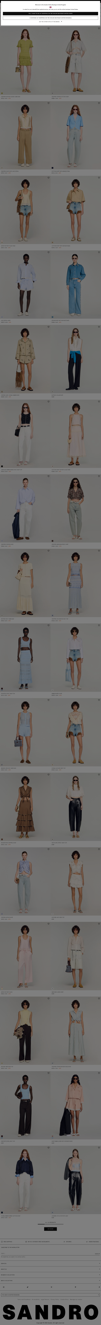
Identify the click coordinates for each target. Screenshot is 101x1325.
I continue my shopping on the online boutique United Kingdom (51, 18)
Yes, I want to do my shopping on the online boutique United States (51, 13)
